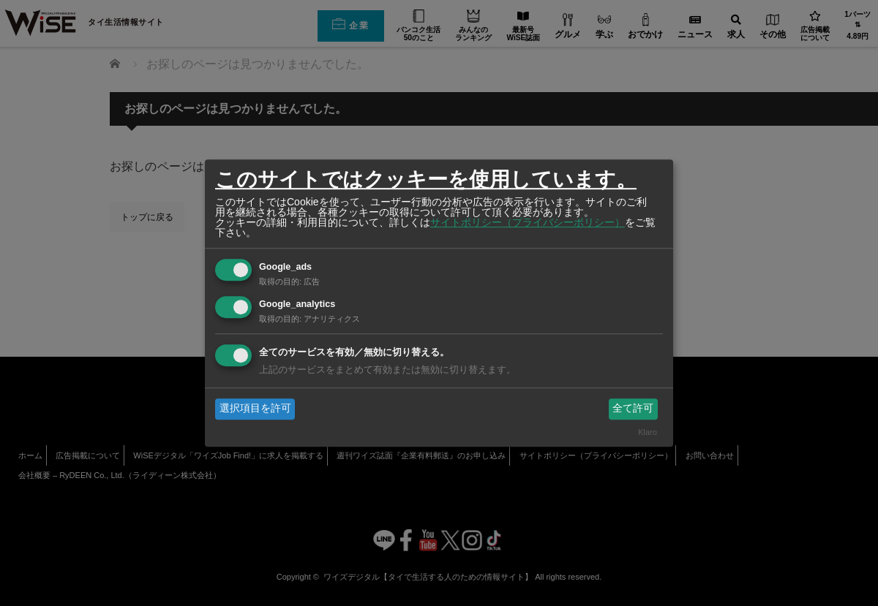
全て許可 (632, 408)
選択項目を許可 (255, 408)
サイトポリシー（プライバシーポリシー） (527, 222)
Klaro (647, 432)
